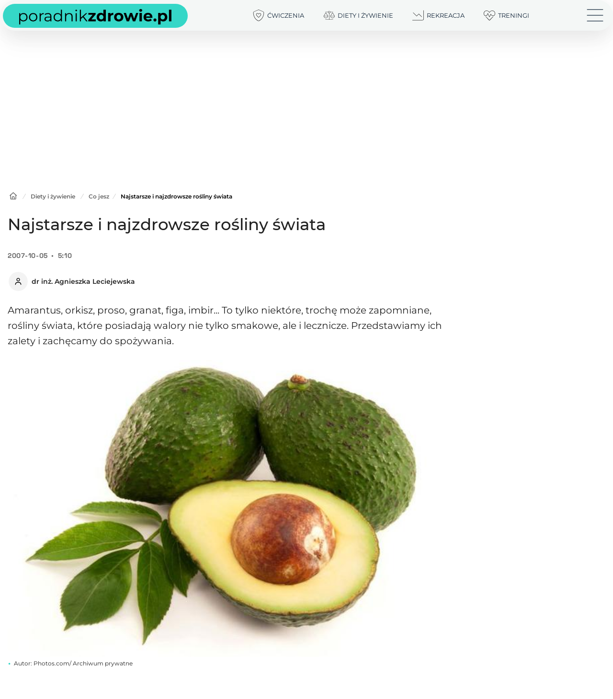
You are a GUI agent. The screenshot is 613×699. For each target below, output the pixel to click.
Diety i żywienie (53, 196)
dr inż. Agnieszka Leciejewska (83, 281)
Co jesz (99, 196)
